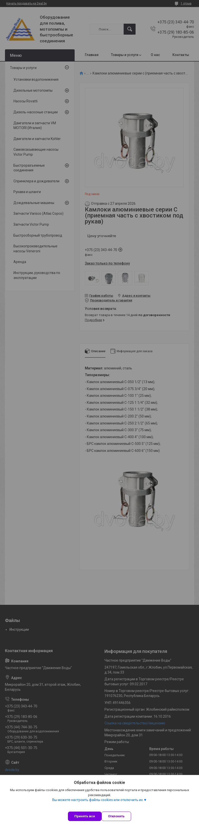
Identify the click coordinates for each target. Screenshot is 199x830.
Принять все (84, 816)
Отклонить (116, 816)
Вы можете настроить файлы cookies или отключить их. (98, 800)
